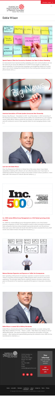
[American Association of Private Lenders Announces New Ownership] (27, 94)
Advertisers (26, 389)
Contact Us (37, 388)
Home (8, 388)
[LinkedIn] (27, 374)
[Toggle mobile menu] (51, 6)
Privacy (47, 388)
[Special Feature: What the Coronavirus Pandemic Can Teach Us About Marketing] (27, 41)
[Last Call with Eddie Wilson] (27, 147)
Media (31, 389)
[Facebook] (23, 374)
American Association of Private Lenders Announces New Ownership (23, 113)
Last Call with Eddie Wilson (11, 166)
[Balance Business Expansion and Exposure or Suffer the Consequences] (27, 254)
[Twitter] (31, 374)
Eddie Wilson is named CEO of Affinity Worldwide (17, 326)
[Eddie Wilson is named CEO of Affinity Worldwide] (27, 307)
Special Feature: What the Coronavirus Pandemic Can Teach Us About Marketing (26, 60)
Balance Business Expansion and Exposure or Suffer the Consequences (23, 273)
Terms (43, 388)
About (32, 388)
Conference (26, 388)
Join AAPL (13, 388)
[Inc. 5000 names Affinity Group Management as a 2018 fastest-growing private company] (27, 199)
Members (20, 388)
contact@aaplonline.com (28, 368)
